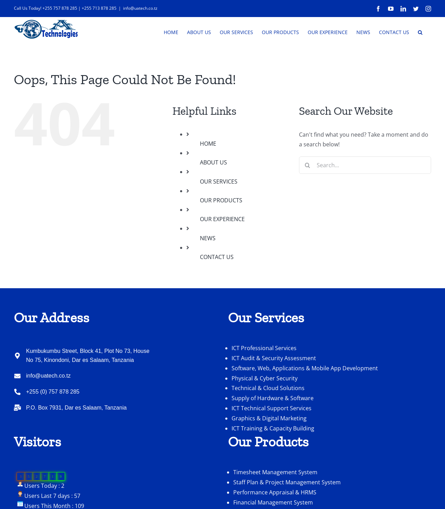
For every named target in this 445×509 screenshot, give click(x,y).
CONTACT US (217, 278)
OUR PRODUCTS (221, 221)
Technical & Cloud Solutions (268, 409)
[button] (420, 31)
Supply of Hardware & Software (273, 419)
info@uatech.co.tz (140, 8)
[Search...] (365, 186)
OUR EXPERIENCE (222, 240)
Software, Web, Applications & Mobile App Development (305, 389)
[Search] (307, 186)
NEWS (208, 259)
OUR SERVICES (218, 202)
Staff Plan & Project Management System (287, 503)
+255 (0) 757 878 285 (52, 412)
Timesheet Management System (275, 493)
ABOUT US (213, 183)
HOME (208, 164)
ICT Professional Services (264, 369)
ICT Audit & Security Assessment (274, 379)
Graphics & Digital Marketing (269, 439)
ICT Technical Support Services (272, 429)
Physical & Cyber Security (265, 399)
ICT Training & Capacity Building (273, 449)
